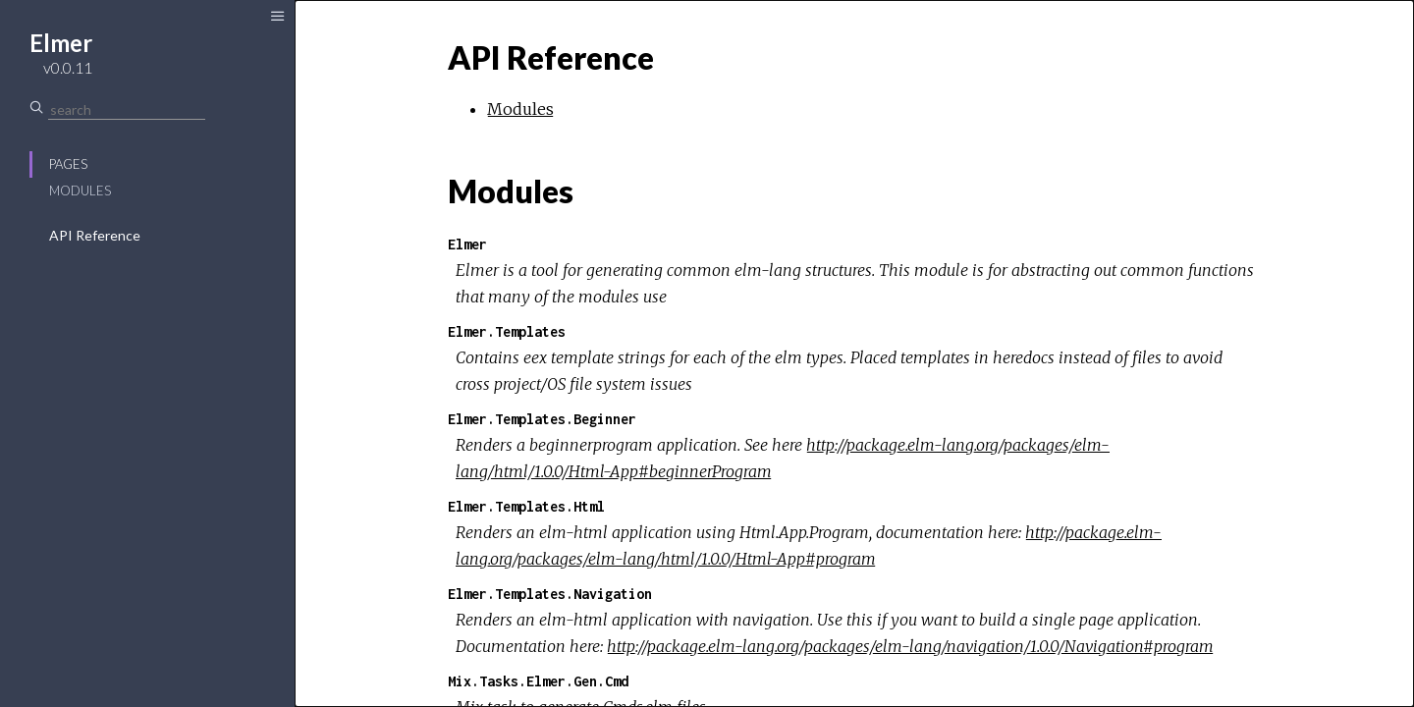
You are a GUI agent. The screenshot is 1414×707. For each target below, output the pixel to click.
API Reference (94, 235)
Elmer (467, 244)
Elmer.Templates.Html (526, 506)
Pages (68, 164)
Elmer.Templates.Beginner (542, 418)
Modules (80, 190)
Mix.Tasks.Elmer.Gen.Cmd (538, 681)
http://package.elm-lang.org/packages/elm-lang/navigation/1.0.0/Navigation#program (910, 646)
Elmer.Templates (507, 331)
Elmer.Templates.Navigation (550, 593)
